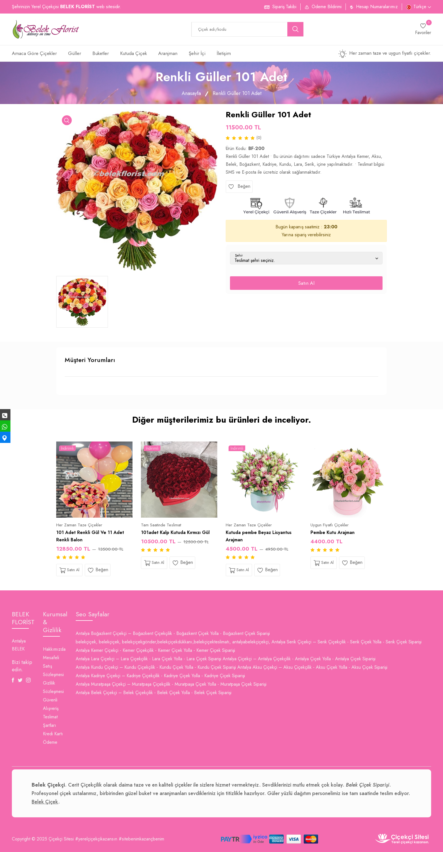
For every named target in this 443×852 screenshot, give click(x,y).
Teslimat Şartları (50, 721)
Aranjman (167, 53)
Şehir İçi (197, 53)
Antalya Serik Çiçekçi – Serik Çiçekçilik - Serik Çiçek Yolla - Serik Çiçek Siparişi (347, 642)
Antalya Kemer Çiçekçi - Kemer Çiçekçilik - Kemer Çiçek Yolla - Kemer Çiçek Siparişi (155, 650)
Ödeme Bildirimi (327, 6)
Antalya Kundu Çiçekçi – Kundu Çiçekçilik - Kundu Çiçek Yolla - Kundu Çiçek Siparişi (156, 667)
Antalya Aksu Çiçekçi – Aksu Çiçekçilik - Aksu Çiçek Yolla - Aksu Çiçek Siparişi (312, 667)
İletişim (224, 53)
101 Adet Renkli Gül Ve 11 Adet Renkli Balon (90, 536)
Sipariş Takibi (284, 6)
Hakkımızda (54, 649)
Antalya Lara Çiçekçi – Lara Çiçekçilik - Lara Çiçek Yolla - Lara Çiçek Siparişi (148, 658)
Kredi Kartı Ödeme (53, 737)
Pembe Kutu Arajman (332, 532)
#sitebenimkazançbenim (141, 839)
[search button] (295, 29)
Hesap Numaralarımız (377, 6)
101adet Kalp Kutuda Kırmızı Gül (175, 532)
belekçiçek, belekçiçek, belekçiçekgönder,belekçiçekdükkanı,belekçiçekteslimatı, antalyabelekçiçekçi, (173, 642)
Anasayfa (191, 93)
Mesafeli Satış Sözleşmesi (53, 666)
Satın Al (306, 283)
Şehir (239, 255)
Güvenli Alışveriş (50, 704)
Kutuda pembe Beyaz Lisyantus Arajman (259, 536)
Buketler (100, 53)
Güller (74, 53)
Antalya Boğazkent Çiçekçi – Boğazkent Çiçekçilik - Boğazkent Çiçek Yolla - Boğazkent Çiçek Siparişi (173, 633)
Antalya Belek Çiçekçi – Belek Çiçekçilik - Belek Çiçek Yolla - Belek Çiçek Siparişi (153, 692)
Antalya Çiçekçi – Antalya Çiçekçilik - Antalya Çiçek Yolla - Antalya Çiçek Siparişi (299, 658)
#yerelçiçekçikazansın (96, 839)
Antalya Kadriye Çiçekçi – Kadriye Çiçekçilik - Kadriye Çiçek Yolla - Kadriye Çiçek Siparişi (160, 675)
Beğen (239, 186)
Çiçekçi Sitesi (61, 839)
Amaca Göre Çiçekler (34, 53)
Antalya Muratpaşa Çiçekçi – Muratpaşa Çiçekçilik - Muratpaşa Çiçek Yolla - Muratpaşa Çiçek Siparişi (171, 684)
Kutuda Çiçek (133, 53)
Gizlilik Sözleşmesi (53, 687)
